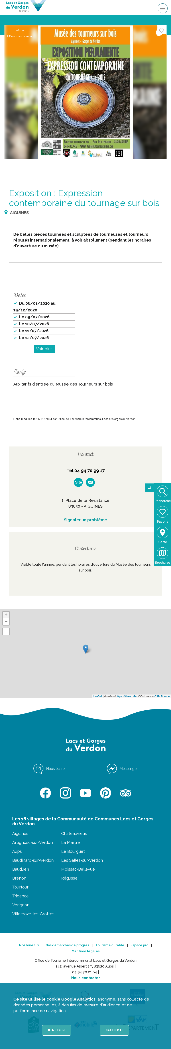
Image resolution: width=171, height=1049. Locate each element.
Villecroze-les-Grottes (33, 913)
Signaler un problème (85, 519)
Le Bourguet (73, 851)
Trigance (20, 896)
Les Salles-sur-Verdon (82, 860)
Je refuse (56, 1030)
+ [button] (6, 615)
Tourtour (20, 887)
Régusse (69, 878)
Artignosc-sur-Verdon (32, 842)
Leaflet (97, 696)
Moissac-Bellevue (78, 869)
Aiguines (20, 833)
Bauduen (20, 869)
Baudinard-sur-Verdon (33, 860)
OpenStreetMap (127, 696)
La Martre (70, 842)
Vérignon (20, 905)
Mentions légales (86, 951)
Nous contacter (85, 978)
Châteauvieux (74, 833)
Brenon (19, 878)
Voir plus (44, 348)
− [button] (6, 621)
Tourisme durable (110, 945)
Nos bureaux (29, 945)
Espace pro (139, 945)
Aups (17, 851)
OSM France (162, 696)
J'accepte (114, 1030)
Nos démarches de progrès (67, 945)
